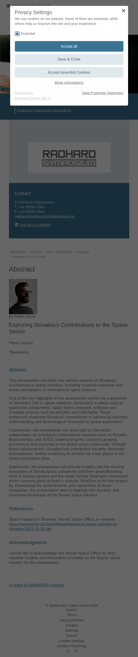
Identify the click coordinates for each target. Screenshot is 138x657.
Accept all (69, 46)
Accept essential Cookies (69, 72)
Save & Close (69, 59)
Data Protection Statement (102, 93)
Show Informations (69, 82)
